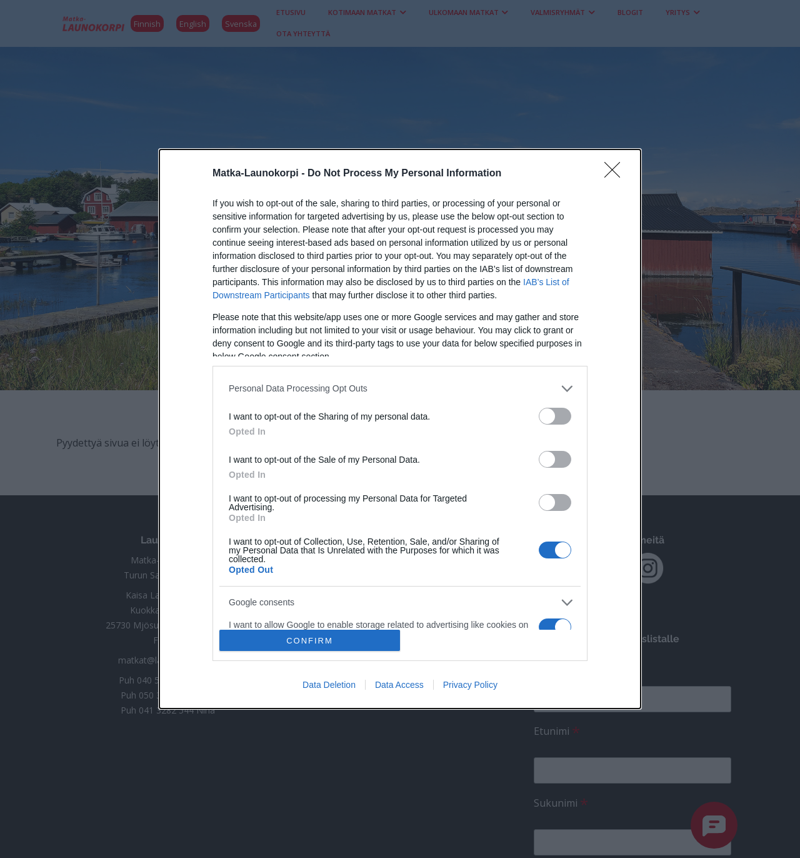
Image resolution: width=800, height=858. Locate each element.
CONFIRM (309, 640)
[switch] (555, 416)
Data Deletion (329, 685)
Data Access (399, 685)
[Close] (616, 174)
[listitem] (400, 388)
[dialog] (400, 429)
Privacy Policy (470, 685)
